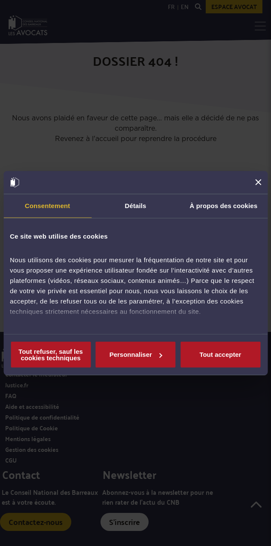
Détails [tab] (135, 205)
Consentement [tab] (47, 205)
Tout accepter (220, 354)
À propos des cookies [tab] (224, 205)
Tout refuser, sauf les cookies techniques (50, 354)
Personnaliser (136, 354)
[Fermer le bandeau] (258, 182)
